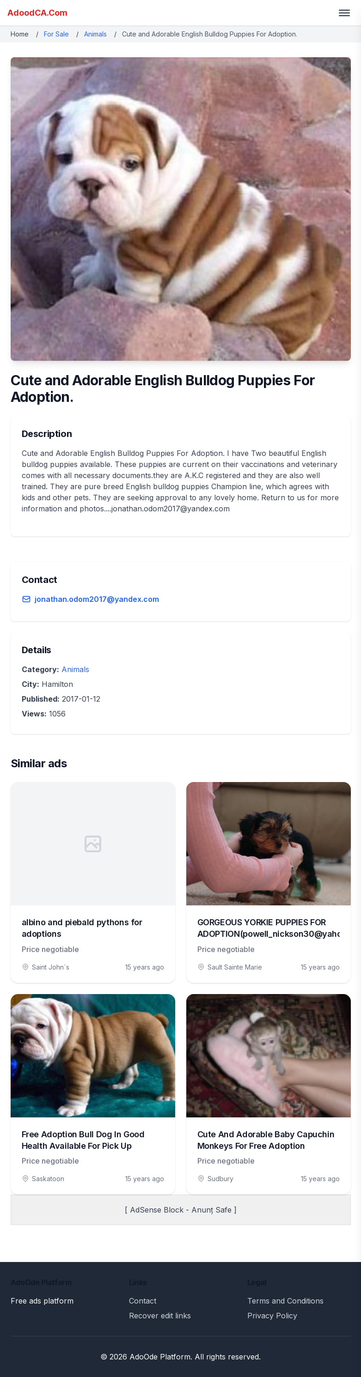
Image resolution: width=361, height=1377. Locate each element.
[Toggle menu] (344, 13)
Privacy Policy (272, 1315)
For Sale (56, 34)
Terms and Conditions (285, 1300)
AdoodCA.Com (37, 13)
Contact (142, 1300)
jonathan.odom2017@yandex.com (97, 599)
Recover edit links (160, 1315)
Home (20, 34)
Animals (95, 34)
